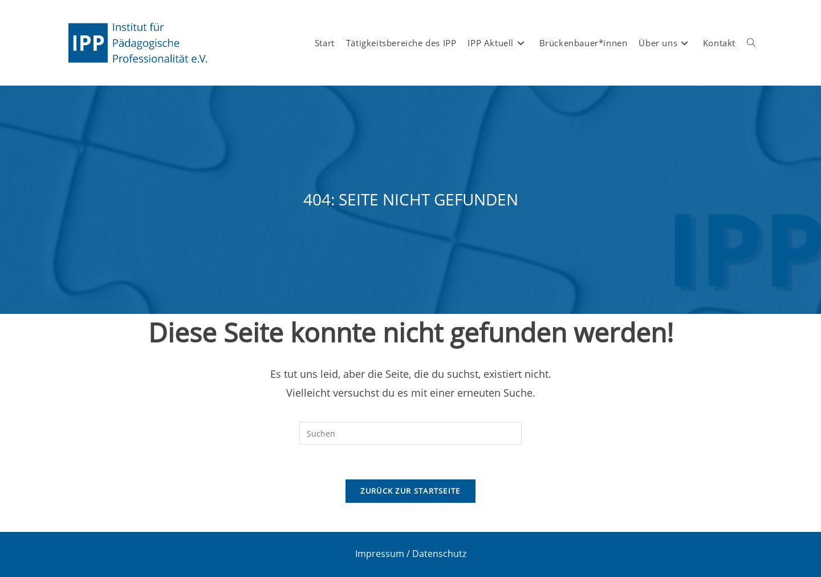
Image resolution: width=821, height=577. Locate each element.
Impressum (379, 553)
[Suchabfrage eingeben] (410, 433)
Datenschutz (439, 553)
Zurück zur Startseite (410, 491)
